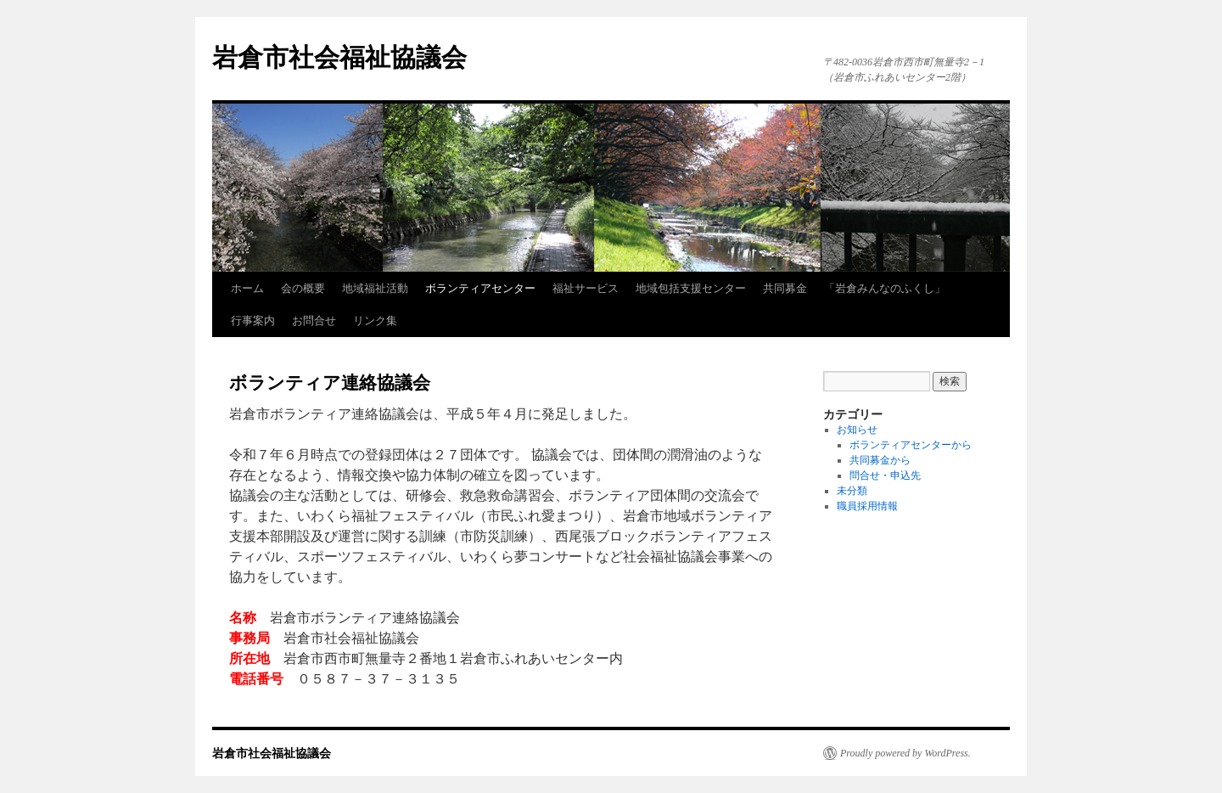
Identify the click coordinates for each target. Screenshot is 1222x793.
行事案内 (253, 320)
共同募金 (785, 288)
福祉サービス (585, 288)
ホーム (247, 288)
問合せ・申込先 (885, 475)
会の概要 (303, 288)
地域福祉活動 (375, 288)
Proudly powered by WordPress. (905, 753)
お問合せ (314, 320)
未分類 (852, 491)
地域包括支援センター (691, 288)
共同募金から (880, 460)
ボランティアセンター (480, 288)
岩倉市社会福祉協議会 (339, 57)
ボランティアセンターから (910, 445)
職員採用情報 (867, 506)
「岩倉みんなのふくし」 (884, 288)
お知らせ (857, 430)
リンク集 (375, 320)
